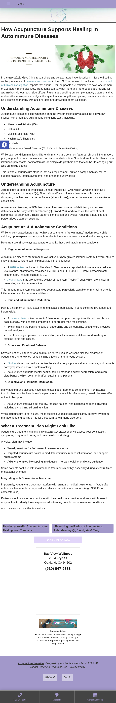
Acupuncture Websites (31, 663)
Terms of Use (59, 667)
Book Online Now (58, 540)
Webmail (50, 677)
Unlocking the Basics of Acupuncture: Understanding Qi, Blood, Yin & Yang (78, 528)
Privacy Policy (77, 667)
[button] (4, 145)
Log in (67, 677)
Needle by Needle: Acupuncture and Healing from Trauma (25, 528)
